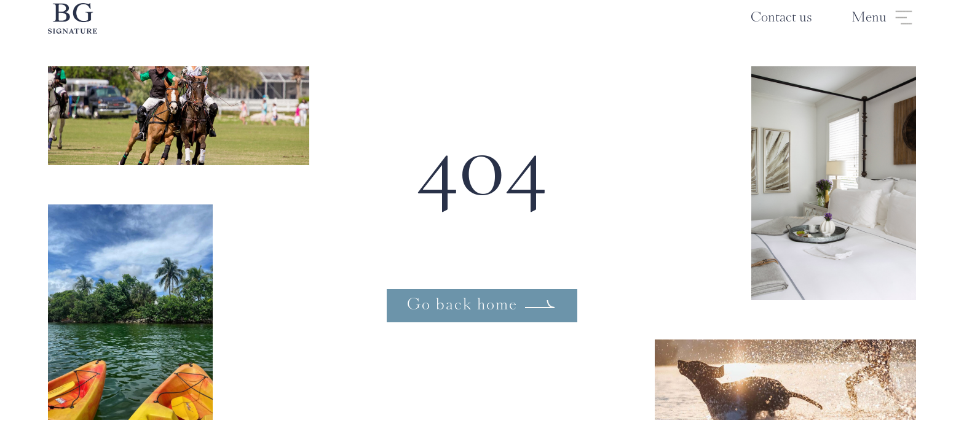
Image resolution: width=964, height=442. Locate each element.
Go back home (462, 306)
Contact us (781, 18)
